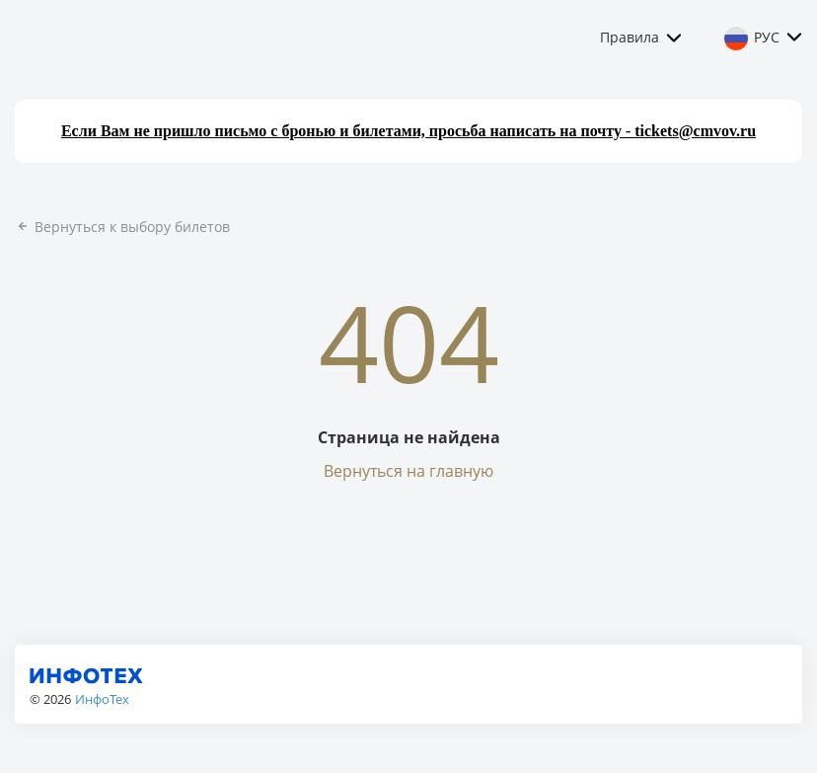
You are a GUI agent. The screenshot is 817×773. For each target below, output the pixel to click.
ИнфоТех (102, 699)
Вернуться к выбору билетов (122, 226)
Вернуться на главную (408, 471)
